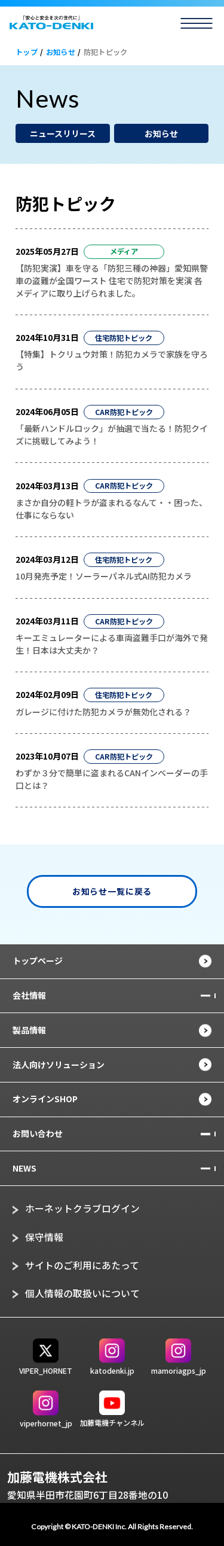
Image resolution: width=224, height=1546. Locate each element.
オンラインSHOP (45, 1099)
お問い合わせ (38, 1133)
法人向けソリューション (59, 1065)
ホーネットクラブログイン (82, 1208)
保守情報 (44, 1237)
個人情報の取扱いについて (82, 1293)
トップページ (38, 960)
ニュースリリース (63, 133)
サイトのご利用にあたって (82, 1265)
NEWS (24, 1168)
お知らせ (161, 133)
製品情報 (29, 1030)
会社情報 (29, 995)
